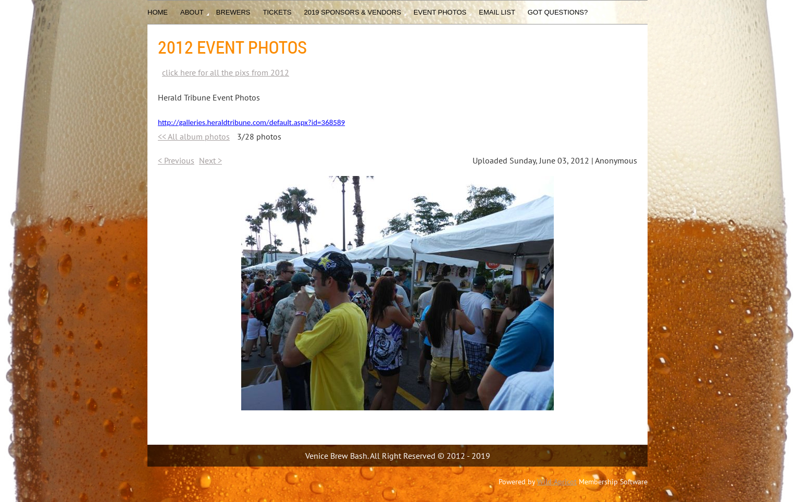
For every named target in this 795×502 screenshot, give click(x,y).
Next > (210, 160)
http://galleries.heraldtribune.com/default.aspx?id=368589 (251, 122)
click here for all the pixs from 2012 (225, 72)
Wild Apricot (557, 481)
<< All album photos (194, 136)
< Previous (176, 160)
